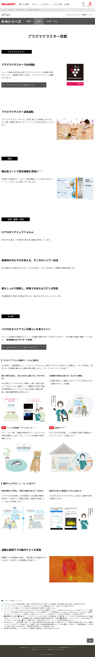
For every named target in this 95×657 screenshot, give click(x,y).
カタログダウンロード (73, 15)
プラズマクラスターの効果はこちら (20, 85)
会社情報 (22, 647)
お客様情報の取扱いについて (67, 647)
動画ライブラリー (88, 15)
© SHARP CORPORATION (47, 654)
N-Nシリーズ (20, 10)
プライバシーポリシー (51, 647)
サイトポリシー (39, 647)
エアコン (11, 10)
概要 (29, 21)
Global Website (59, 649)
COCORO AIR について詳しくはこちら (21, 347)
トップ (3, 10)
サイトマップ (30, 647)
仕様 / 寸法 (51, 21)
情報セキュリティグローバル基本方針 (42, 649)
